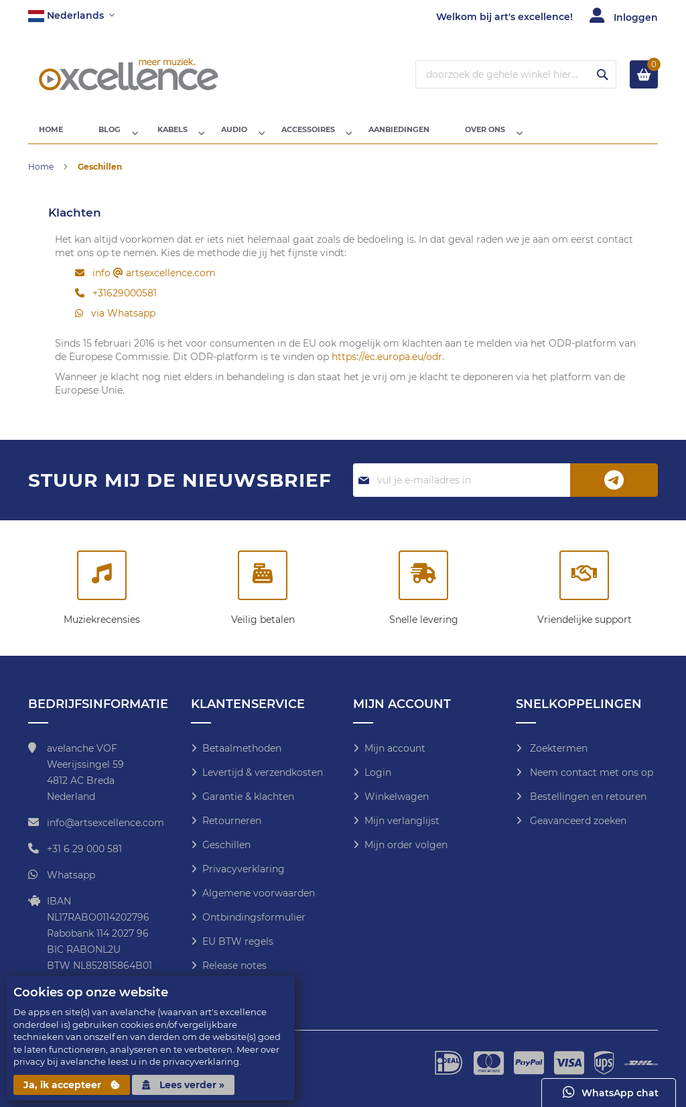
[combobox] (515, 74)
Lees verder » (183, 1085)
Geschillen (226, 845)
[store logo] (128, 74)
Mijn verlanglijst (401, 821)
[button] (71, 16)
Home (42, 176)
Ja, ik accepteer (71, 1085)
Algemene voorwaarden (258, 893)
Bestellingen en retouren (586, 797)
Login (377, 772)
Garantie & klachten (248, 797)
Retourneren (231, 821)
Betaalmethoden (241, 748)
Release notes (234, 965)
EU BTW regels (237, 941)
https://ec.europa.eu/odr (387, 366)
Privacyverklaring (243, 869)
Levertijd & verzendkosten (262, 772)
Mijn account (394, 748)
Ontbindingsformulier (253, 917)
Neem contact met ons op (590, 772)
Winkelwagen (396, 797)
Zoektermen (557, 748)
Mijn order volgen (406, 845)
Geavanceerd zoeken (576, 821)
